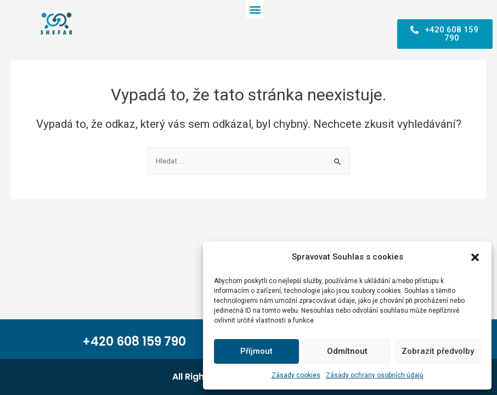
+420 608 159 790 (134, 341)
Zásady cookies (296, 375)
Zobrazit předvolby (438, 351)
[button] (475, 257)
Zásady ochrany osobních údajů (374, 375)
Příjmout (256, 351)
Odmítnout (347, 351)
